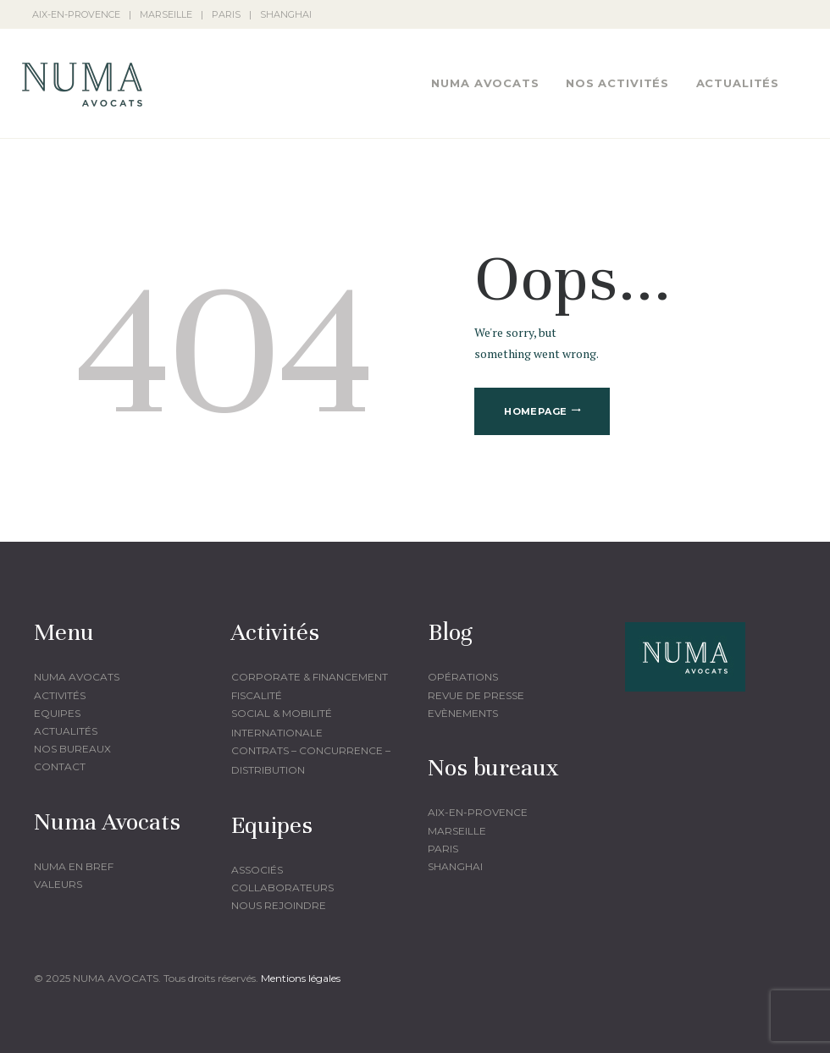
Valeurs (58, 884)
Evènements (463, 713)
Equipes (57, 713)
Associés (257, 869)
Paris (443, 848)
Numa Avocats (76, 676)
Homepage (535, 411)
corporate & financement (309, 676)
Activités (60, 695)
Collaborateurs (282, 887)
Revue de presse (476, 695)
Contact (60, 766)
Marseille (457, 830)
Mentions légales (300, 978)
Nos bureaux (72, 748)
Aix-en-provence (478, 812)
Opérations (463, 676)
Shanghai (455, 866)
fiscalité (256, 695)
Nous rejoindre (278, 905)
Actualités (65, 731)
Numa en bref (73, 866)
